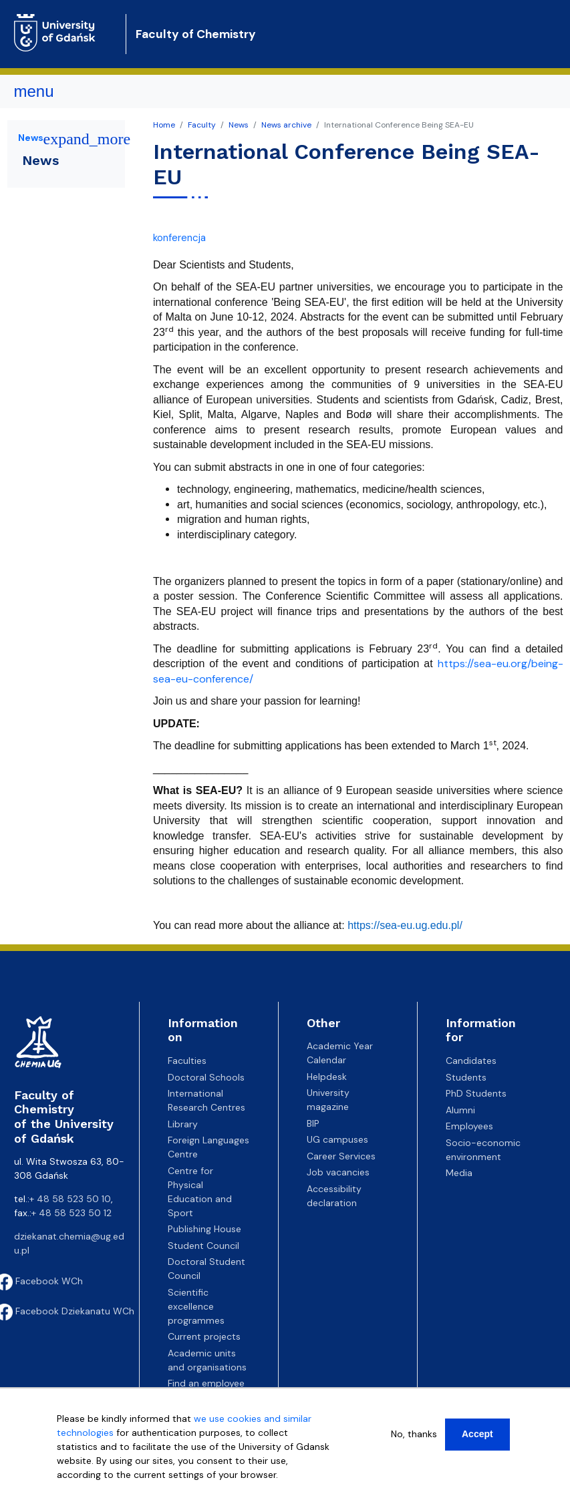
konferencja (179, 237)
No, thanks (414, 1434)
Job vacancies (338, 1172)
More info (78, 1489)
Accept (477, 1434)
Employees (469, 1126)
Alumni (460, 1110)
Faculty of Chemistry (196, 34)
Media (459, 1173)
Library (183, 1124)
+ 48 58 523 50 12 (71, 1213)
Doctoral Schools (206, 1077)
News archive (286, 125)
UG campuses (337, 1139)
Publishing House (204, 1229)
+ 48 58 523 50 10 (70, 1199)
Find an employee (206, 1383)
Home (164, 125)
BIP (313, 1123)
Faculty (202, 125)
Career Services (341, 1156)
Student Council (203, 1246)
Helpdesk (327, 1077)
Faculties (187, 1061)
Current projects (204, 1336)
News (239, 125)
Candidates (471, 1061)
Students (466, 1077)
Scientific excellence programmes (196, 1306)
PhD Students (476, 1093)
